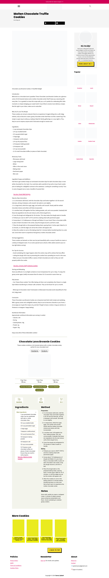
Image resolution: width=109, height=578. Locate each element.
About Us (73, 561)
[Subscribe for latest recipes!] (54, 2)
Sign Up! (43, 561)
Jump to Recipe (49, 23)
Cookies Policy (14, 568)
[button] (36, 412)
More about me (85, 63)
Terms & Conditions (15, 566)
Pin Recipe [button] (44, 351)
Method (41, 400)
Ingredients (19, 400)
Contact (73, 563)
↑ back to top (54, 550)
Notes (61, 400)
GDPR (11, 563)
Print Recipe (60, 23)
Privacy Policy (14, 561)
